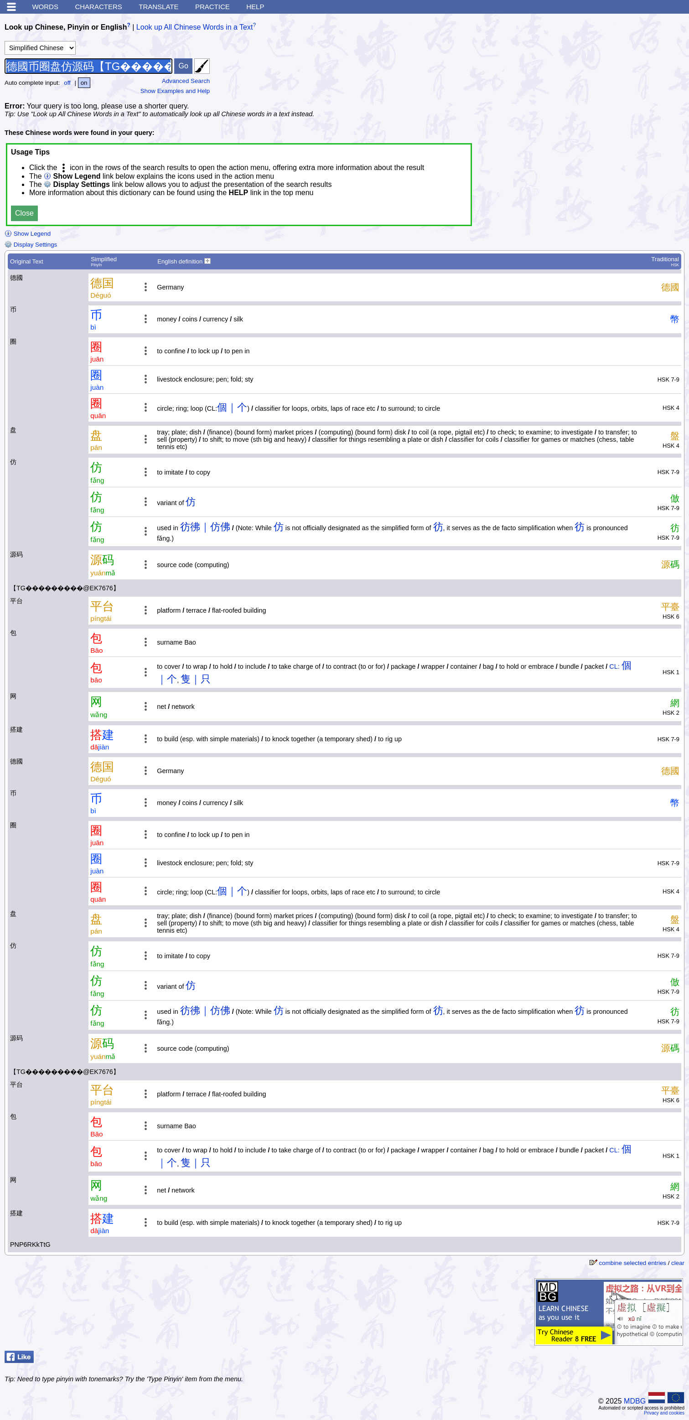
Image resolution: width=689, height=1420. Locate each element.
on (84, 82)
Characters (98, 6)
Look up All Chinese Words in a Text (194, 27)
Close (24, 213)
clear (677, 1263)
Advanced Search (186, 80)
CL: (614, 666)
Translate (158, 6)
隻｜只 (196, 679)
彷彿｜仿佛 (205, 526)
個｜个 (232, 407)
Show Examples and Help (175, 91)
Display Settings (31, 244)
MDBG (635, 1401)
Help (255, 6)
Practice (212, 6)
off (67, 82)
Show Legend (28, 233)
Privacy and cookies (664, 1412)
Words (45, 6)
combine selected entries (632, 1263)
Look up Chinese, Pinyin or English (66, 27)
